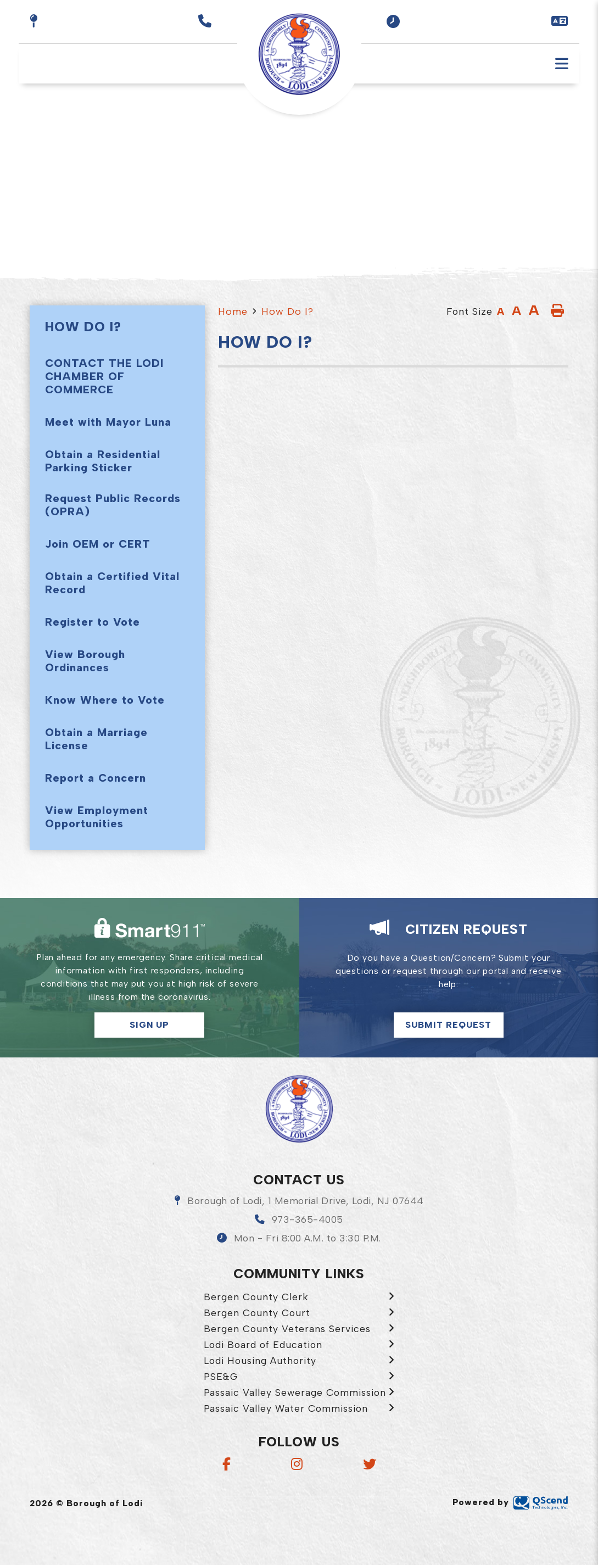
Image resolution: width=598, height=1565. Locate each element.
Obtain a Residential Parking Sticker (102, 461)
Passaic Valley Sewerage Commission (295, 1392)
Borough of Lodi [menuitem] (299, 54)
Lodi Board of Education (263, 1344)
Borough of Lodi (299, 1109)
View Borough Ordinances (85, 661)
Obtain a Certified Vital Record (112, 583)
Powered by (510, 1502)
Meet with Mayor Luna (108, 421)
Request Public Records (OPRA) (113, 505)
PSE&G (221, 1376)
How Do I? (287, 311)
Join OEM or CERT (97, 543)
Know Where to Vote (105, 699)
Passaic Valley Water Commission (286, 1408)
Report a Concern (95, 777)
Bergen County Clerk (256, 1296)
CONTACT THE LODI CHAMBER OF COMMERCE (104, 376)
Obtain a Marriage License (96, 739)
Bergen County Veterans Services (287, 1328)
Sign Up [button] (149, 1025)
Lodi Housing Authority (260, 1360)
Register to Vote (92, 621)
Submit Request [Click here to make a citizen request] (448, 1025)
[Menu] (561, 64)
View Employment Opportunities (96, 817)
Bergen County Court (257, 1312)
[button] (393, 21)
